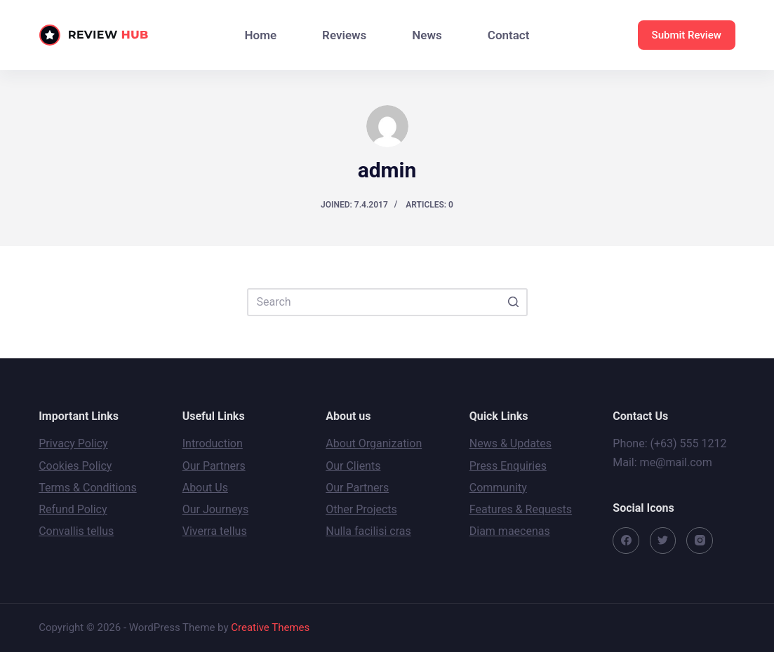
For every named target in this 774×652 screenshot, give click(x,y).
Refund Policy (73, 509)
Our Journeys (215, 509)
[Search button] (514, 302)
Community (498, 487)
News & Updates (510, 443)
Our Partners (214, 466)
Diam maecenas (509, 531)
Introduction (212, 443)
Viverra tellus (214, 531)
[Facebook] (626, 540)
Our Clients (353, 466)
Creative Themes (270, 627)
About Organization (374, 443)
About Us (205, 487)
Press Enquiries (508, 466)
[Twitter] (663, 540)
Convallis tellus (76, 531)
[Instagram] (699, 540)
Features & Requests (520, 509)
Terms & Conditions (88, 487)
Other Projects (361, 509)
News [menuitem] (426, 35)
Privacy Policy (73, 443)
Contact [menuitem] (509, 35)
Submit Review (686, 35)
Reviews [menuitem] (344, 35)
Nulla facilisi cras (368, 531)
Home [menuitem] (261, 35)
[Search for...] (387, 302)
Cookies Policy (75, 466)
